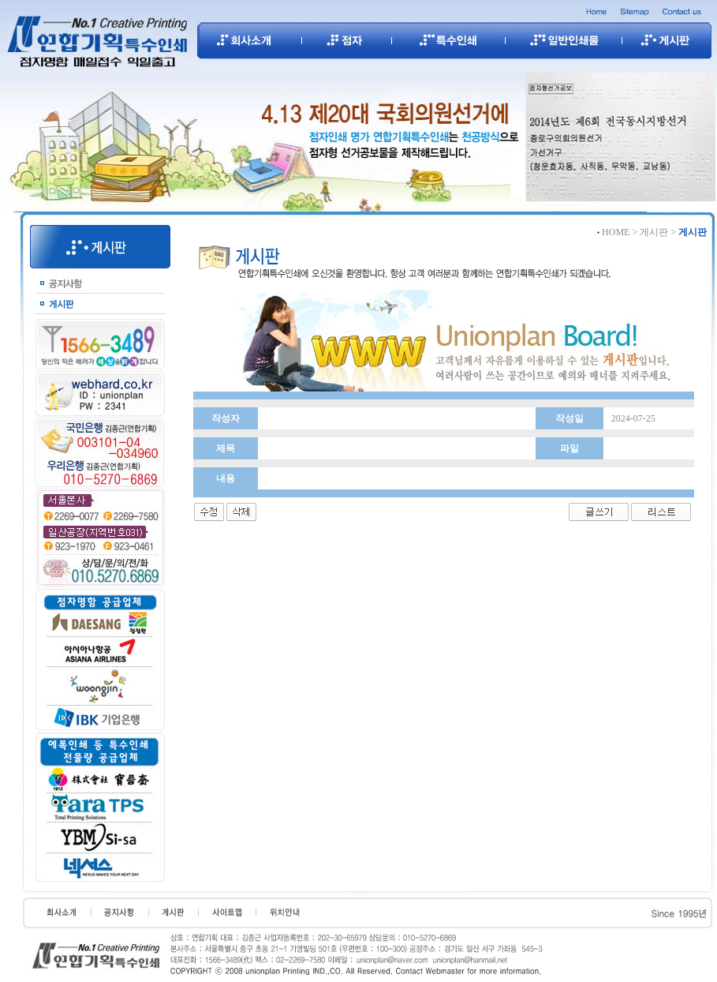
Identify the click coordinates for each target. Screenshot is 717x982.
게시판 (654, 232)
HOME (615, 232)
